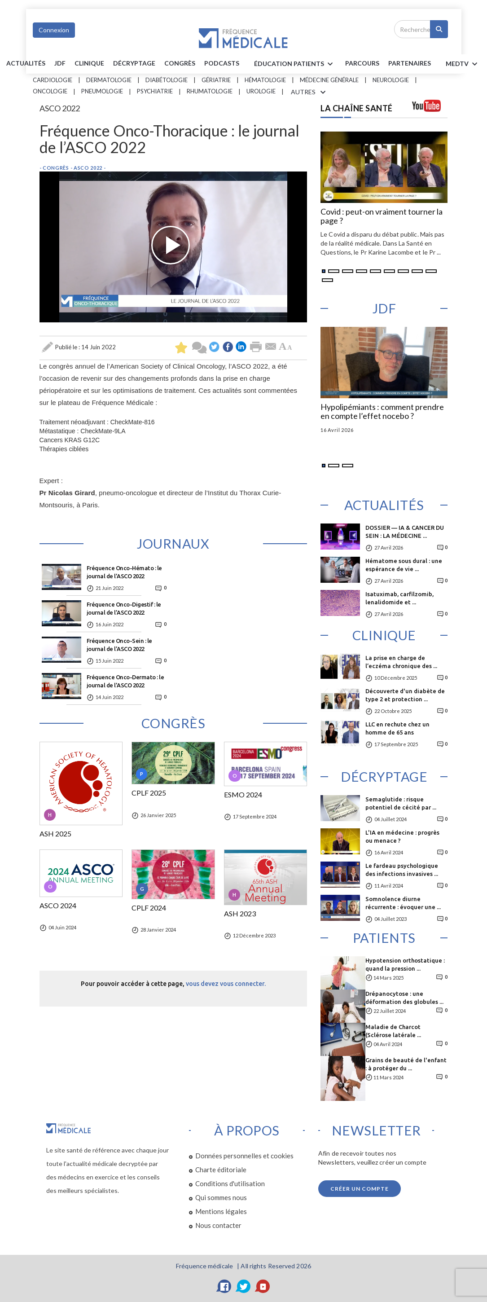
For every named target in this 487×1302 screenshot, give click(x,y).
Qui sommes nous (221, 1197)
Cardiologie (52, 80)
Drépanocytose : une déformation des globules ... (404, 997)
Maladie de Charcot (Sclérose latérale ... (393, 1031)
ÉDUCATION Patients (295, 64)
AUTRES (310, 92)
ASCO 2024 (57, 906)
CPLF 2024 (149, 908)
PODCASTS (221, 63)
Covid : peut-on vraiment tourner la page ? (381, 216)
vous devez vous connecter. (226, 983)
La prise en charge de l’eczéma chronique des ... (401, 662)
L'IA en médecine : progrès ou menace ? (402, 836)
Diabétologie (166, 80)
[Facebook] (224, 1286)
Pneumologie (102, 91)
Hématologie (265, 80)
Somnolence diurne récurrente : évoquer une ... (403, 903)
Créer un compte (359, 1188)
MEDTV (463, 64)
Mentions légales (221, 1211)
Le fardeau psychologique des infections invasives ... (401, 869)
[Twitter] (243, 1286)
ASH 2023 (240, 914)
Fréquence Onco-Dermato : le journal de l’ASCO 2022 (125, 681)
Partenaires (409, 63)
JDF (60, 63)
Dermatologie (109, 80)
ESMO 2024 (243, 795)
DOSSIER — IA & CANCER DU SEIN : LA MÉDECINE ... (404, 531)
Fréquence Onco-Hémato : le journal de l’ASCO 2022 (124, 572)
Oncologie (50, 91)
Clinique (89, 63)
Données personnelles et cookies (244, 1156)
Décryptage (134, 63)
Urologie (261, 91)
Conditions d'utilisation (230, 1183)
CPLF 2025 (149, 793)
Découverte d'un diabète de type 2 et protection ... (405, 695)
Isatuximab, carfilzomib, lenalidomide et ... (399, 598)
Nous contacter (218, 1225)
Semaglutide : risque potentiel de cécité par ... (400, 803)
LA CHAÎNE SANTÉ (356, 108)
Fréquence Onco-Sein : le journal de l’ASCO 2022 (119, 645)
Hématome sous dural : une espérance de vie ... (403, 565)
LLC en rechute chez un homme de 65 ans (397, 728)
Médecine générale (329, 80)
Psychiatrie (155, 91)
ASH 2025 (55, 834)
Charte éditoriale (220, 1170)
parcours (362, 63)
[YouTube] (263, 1286)
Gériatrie (216, 80)
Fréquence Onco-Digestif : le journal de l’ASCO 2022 (124, 608)
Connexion (54, 30)
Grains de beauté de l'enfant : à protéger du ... (406, 1064)
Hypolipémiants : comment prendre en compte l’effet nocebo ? (382, 412)
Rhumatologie (210, 91)
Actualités (25, 63)
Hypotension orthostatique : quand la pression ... (405, 964)
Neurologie (391, 80)
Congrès (179, 63)
